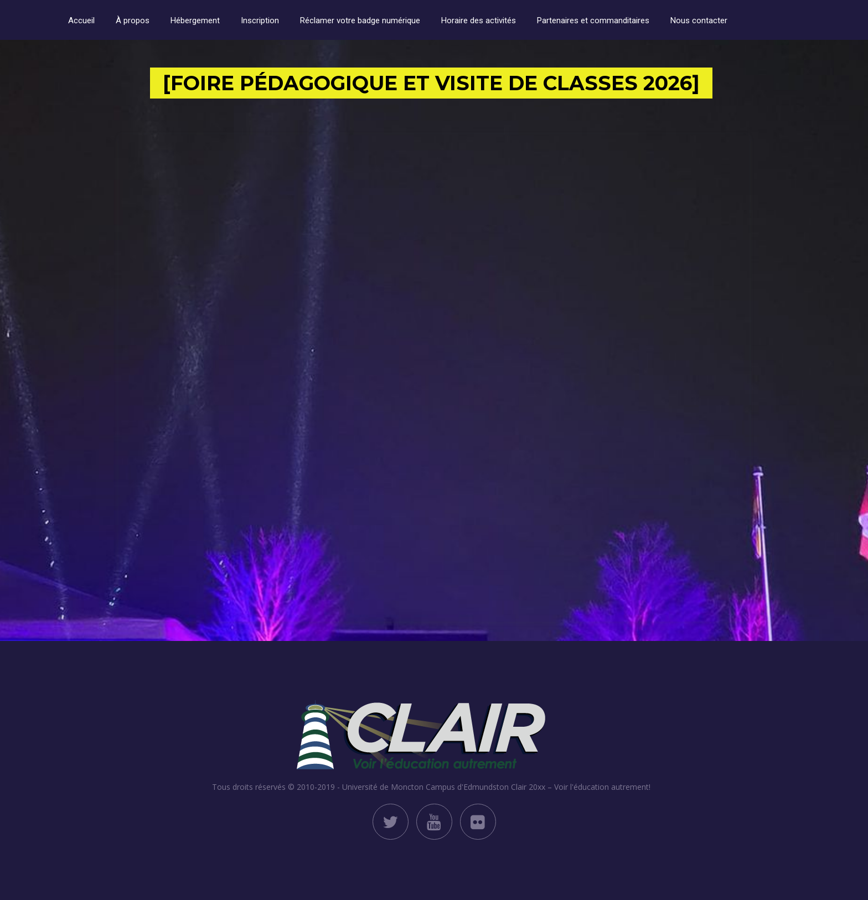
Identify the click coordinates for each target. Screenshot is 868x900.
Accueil (81, 20)
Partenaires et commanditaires (593, 20)
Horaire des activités (478, 20)
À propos (132, 20)
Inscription (260, 20)
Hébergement (195, 20)
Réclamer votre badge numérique (360, 20)
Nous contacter (698, 20)
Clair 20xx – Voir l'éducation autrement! (580, 787)
